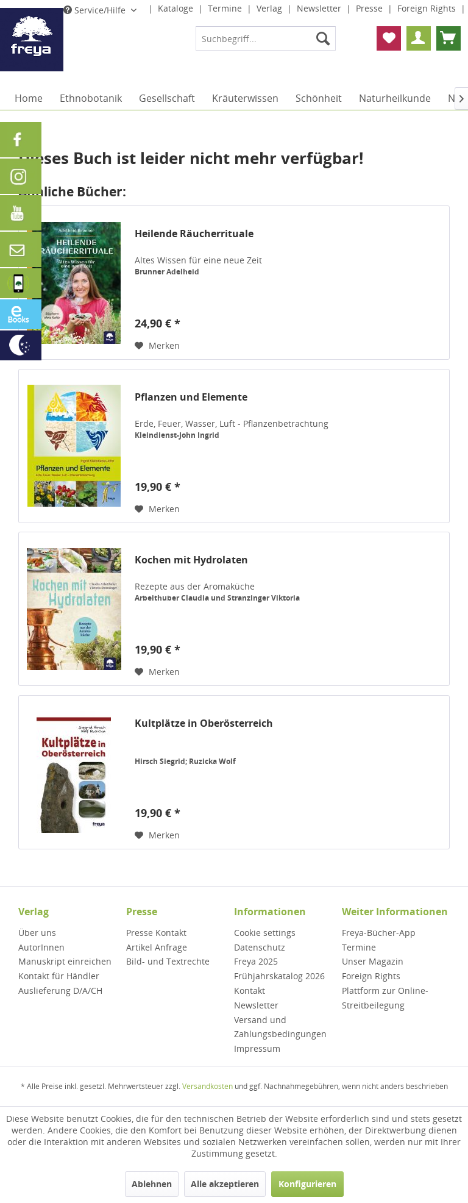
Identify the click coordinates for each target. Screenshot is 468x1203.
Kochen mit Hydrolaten (191, 560)
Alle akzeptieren (225, 1184)
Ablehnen (152, 1184)
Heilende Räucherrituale (194, 233)
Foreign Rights (427, 8)
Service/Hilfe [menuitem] (95, 10)
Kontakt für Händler (58, 976)
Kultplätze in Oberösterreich (204, 723)
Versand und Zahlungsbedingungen (280, 1027)
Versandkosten (207, 1086)
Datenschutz (259, 947)
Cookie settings (265, 932)
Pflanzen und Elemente (191, 397)
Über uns (37, 932)
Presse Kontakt (156, 932)
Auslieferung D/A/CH (60, 990)
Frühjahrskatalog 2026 (279, 976)
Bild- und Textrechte (168, 961)
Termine (226, 8)
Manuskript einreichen (65, 961)
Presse (370, 8)
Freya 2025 (256, 961)
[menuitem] (266, 38)
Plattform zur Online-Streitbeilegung (385, 998)
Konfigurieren (307, 1184)
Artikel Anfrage (156, 947)
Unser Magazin (372, 961)
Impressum (257, 1048)
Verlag (271, 8)
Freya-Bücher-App (379, 932)
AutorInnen (41, 947)
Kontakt (249, 990)
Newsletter (320, 8)
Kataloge (177, 8)
